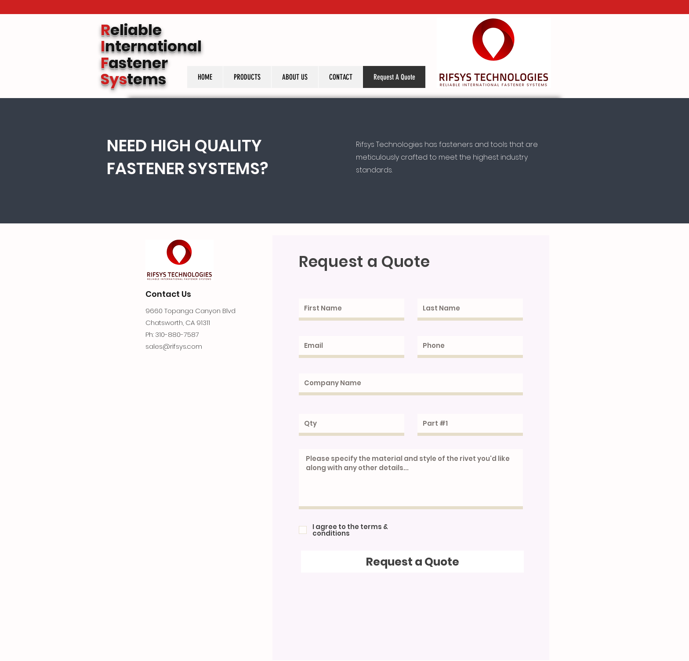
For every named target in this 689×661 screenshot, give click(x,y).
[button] (247, 77)
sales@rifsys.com (173, 346)
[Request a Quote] (412, 562)
